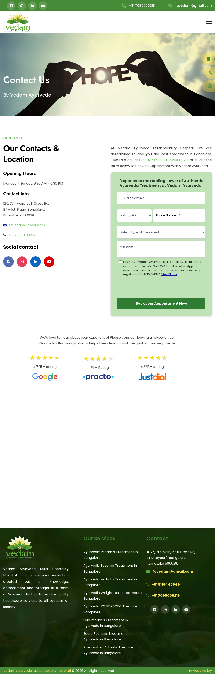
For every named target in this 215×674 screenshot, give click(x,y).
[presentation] (149, 286)
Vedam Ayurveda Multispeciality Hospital (37, 670)
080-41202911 (150, 160)
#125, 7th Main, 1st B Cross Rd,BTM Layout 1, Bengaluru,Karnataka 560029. (170, 558)
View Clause (169, 274)
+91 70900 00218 (21, 235)
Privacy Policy (200, 670)
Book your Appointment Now (161, 303)
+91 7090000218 (138, 5)
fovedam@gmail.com (190, 5)
